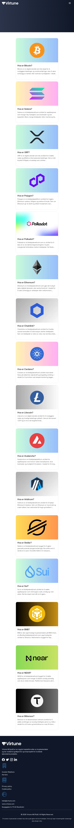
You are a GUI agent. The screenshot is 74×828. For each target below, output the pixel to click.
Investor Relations (8, 772)
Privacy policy (7, 786)
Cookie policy (6, 789)
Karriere (5, 775)
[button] (69, 3)
